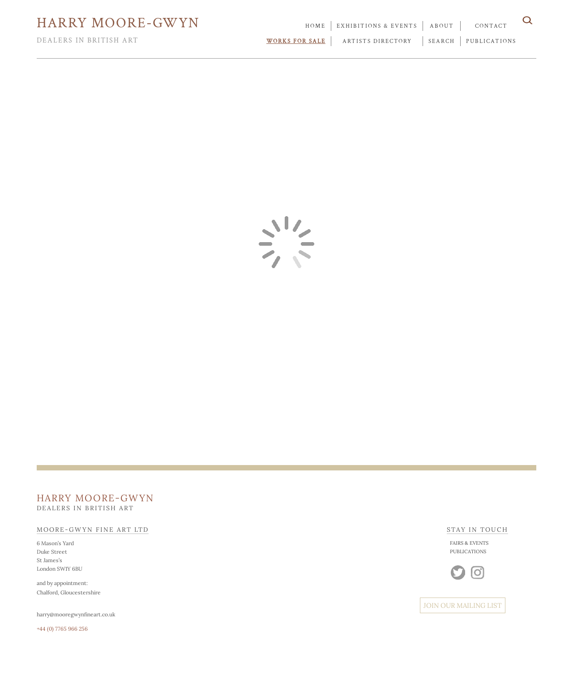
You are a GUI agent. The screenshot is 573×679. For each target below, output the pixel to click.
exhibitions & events (377, 26)
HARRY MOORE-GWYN (118, 23)
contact (491, 26)
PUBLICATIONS (468, 551)
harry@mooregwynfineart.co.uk (76, 614)
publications (491, 41)
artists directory (377, 41)
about (442, 26)
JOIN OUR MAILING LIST (462, 605)
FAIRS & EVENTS (469, 543)
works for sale (295, 41)
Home (315, 26)
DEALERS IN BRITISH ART (87, 40)
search (441, 41)
